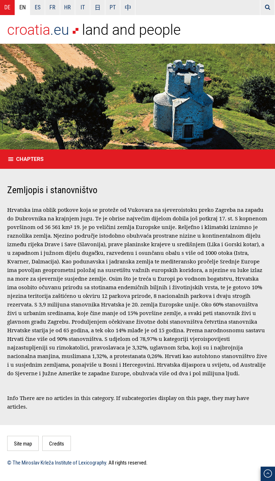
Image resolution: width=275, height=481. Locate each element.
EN (22, 7)
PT (113, 7)
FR (52, 7)
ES (37, 7)
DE (7, 7)
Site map (23, 443)
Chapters (30, 159)
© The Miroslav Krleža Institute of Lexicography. (57, 462)
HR (67, 7)
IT (83, 7)
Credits (56, 443)
